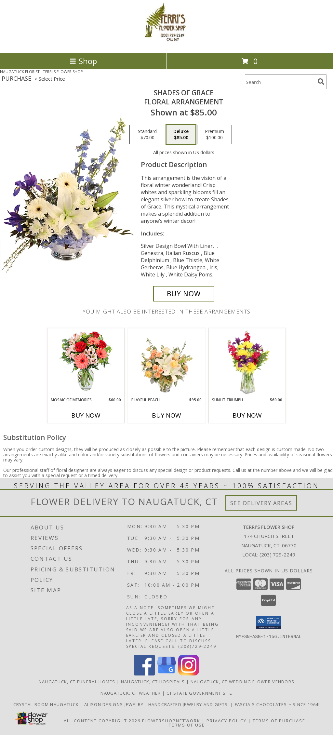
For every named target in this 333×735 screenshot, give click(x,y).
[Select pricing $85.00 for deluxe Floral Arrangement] (180, 134)
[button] (268, 622)
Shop (83, 61)
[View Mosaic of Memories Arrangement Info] (86, 363)
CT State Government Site (199, 693)
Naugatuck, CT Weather (130, 693)
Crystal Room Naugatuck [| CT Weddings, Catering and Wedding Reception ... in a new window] (46, 704)
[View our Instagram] (188, 674)
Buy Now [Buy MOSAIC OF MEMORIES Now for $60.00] (85, 415)
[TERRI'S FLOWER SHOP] (166, 44)
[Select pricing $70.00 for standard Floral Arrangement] (147, 134)
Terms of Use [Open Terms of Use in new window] (187, 725)
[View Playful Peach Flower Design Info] (167, 362)
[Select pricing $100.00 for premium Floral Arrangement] (214, 134)
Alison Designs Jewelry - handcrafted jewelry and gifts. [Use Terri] (157, 704)
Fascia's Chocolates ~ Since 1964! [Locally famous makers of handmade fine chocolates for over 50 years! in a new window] (277, 704)
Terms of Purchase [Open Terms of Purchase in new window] (279, 721)
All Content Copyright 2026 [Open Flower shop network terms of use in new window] (102, 721)
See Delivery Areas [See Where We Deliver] (261, 503)
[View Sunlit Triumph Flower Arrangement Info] (247, 362)
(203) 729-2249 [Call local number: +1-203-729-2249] (277, 554)
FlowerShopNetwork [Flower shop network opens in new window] (171, 721)
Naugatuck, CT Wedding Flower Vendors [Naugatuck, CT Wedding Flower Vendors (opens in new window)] (243, 682)
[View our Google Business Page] (166, 674)
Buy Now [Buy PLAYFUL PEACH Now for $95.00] (166, 415)
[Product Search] (280, 82)
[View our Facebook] (144, 674)
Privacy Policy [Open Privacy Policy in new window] (226, 721)
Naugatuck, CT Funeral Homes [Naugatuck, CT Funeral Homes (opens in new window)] (77, 682)
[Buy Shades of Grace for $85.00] (183, 293)
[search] (321, 81)
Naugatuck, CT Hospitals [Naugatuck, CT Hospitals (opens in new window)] (153, 682)
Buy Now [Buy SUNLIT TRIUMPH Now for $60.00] (247, 415)
